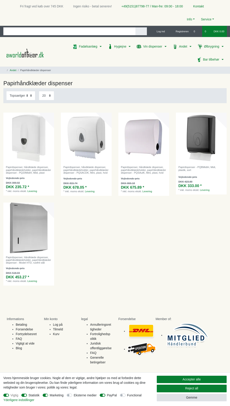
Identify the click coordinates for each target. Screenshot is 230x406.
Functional (134, 395)
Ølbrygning (212, 46)
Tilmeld (58, 329)
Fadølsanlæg (88, 46)
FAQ (19, 339)
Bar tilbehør (211, 59)
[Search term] (69, 31)
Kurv (56, 334)
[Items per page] (46, 95)
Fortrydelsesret (26, 334)
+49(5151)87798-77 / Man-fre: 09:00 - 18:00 (150, 6)
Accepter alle (192, 379)
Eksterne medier (85, 395)
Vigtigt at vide (25, 343)
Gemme (191, 397)
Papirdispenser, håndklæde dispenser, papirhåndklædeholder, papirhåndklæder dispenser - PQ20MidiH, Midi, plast (28, 170)
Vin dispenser (153, 46)
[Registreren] (179, 31)
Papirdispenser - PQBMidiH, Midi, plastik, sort (197, 168)
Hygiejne (120, 46)
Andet (183, 46)
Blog (19, 348)
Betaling (21, 324)
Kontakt (196, 6)
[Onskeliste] (196, 31)
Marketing (56, 395)
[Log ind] (158, 31)
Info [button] (189, 19)
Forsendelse (24, 329)
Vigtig (14, 395)
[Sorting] (21, 95)
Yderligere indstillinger (18, 400)
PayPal (112, 395)
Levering (32, 191)
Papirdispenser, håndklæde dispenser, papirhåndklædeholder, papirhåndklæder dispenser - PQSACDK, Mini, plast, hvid (85, 170)
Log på (58, 324)
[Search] (141, 31)
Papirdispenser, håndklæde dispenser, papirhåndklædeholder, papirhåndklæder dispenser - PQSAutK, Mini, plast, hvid (143, 170)
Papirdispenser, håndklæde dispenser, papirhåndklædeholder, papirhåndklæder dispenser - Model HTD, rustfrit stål (28, 260)
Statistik (34, 395)
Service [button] (206, 19)
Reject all (191, 388)
